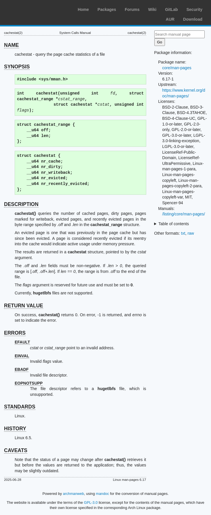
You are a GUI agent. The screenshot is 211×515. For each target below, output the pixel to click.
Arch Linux (31, 8)
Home (83, 9)
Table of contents (173, 223)
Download (192, 19)
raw (190, 233)
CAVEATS (15, 450)
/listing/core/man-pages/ (183, 214)
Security (194, 9)
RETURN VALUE (23, 305)
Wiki (152, 9)
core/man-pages (176, 67)
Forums (132, 9)
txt (183, 233)
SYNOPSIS (17, 67)
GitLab (171, 9)
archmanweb (73, 493)
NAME (11, 45)
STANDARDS (19, 407)
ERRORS (15, 333)
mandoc (102, 493)
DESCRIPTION (21, 204)
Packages (107, 9)
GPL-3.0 (91, 502)
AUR (170, 19)
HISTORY (15, 428)
